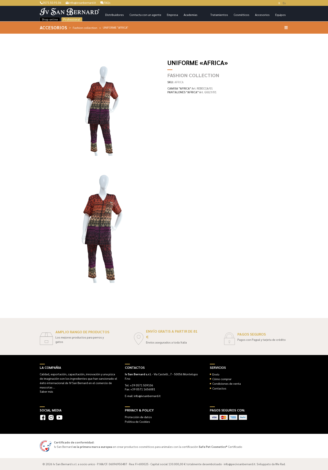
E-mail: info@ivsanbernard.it (143, 396)
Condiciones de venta (226, 383)
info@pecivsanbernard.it (239, 464)
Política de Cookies (137, 421)
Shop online (50, 19)
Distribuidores (114, 15)
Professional (71, 19)
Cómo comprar (222, 379)
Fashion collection (85, 27)
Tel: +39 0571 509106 (139, 385)
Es (284, 3)
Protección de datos (138, 417)
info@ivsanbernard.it (81, 2)
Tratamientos (219, 15)
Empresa (172, 15)
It (279, 3)
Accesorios (262, 15)
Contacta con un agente (145, 15)
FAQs (105, 2)
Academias (190, 15)
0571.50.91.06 (50, 2)
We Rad (280, 464)
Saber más (46, 391)
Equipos (280, 15)
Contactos (219, 388)
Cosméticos (241, 15)
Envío (215, 374)
